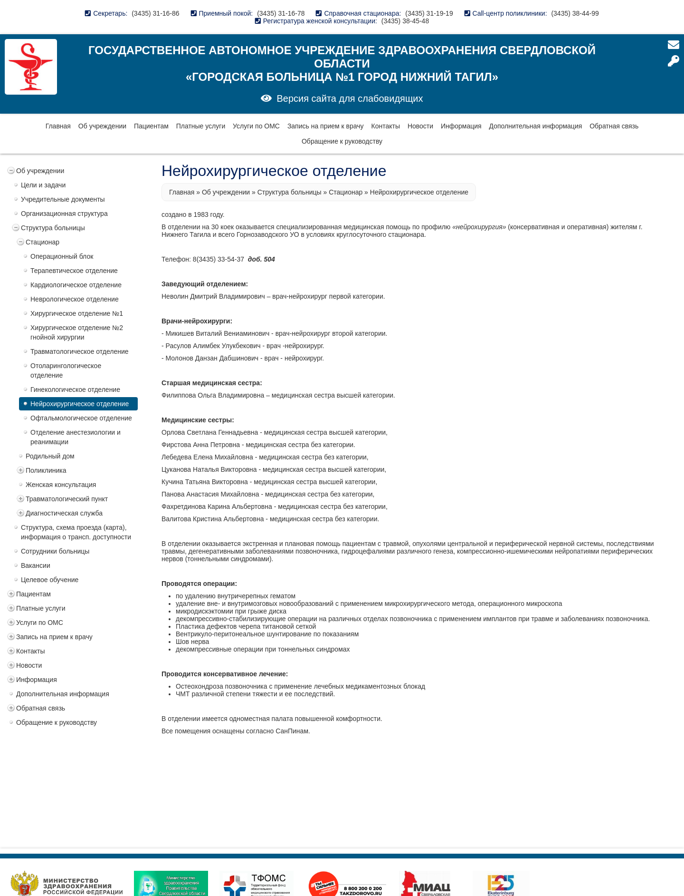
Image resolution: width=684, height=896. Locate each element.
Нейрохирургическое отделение (79, 404)
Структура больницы (53, 228)
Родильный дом (50, 456)
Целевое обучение (49, 580)
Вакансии (35, 565)
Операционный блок (61, 256)
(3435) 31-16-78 (280, 13)
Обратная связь (613, 126)
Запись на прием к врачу (325, 126)
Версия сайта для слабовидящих (349, 98)
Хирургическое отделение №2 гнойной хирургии (76, 332)
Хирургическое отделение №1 (76, 313)
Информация (461, 126)
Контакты (385, 126)
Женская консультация (61, 484)
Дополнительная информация (535, 126)
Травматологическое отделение (79, 351)
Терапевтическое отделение (74, 270)
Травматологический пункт (67, 499)
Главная (58, 126)
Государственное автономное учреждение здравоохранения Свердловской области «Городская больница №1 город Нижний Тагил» (342, 63)
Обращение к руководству (342, 141)
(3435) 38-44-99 (574, 13)
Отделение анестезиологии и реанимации (75, 437)
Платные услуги (201, 126)
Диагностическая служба (64, 513)
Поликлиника (46, 470)
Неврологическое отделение (74, 299)
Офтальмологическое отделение (81, 418)
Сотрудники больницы (55, 551)
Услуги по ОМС (256, 126)
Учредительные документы (63, 199)
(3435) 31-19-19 (429, 13)
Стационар (42, 242)
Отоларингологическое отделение (65, 370)
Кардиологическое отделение (76, 285)
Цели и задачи (43, 185)
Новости (420, 126)
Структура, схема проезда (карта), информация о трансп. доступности (76, 532)
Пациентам (151, 126)
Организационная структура (64, 213)
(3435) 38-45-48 (405, 21)
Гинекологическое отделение (75, 389)
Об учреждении (102, 126)
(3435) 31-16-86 (155, 13)
